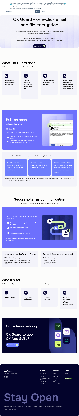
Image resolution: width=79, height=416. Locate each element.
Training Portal (56, 383)
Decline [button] (43, 11)
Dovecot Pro (43, 381)
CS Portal (55, 382)
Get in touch (39, 46)
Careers (68, 377)
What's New (43, 373)
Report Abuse (59, 406)
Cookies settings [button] (9, 11)
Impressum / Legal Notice (10, 406)
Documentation (56, 375)
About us (67, 373)
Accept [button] (37, 11)
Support (67, 375)
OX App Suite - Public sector (45, 379)
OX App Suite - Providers (43, 375)
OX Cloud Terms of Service (10, 409)
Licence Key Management (56, 379)
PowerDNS (42, 383)
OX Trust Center (56, 377)
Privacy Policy (28, 406)
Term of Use (20, 406)
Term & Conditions (38, 406)
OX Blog (54, 373)
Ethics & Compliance (49, 406)
